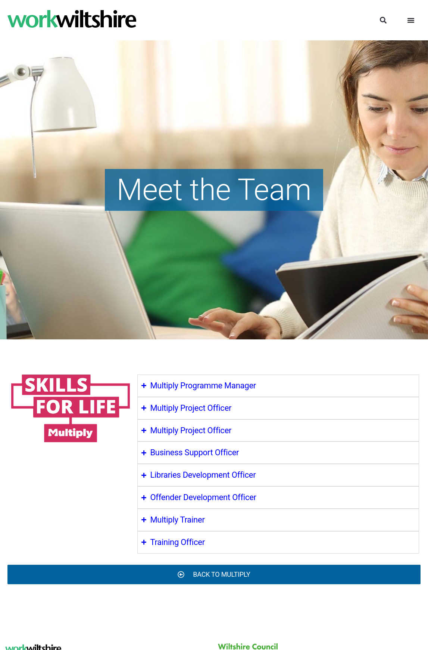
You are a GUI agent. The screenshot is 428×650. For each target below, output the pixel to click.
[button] (383, 20)
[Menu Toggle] (411, 20)
